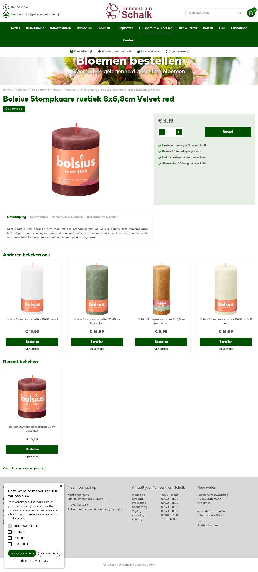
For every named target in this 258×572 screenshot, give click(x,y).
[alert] (34, 525)
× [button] (60, 486)
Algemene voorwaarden (212, 495)
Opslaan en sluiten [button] (22, 553)
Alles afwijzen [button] (49, 553)
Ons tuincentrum (207, 525)
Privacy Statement (209, 499)
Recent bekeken (20, 362)
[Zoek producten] (214, 13)
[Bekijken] (251, 13)
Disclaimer (203, 503)
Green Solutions (145, 565)
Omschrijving (16, 217)
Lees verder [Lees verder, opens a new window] (32, 518)
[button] (26, 526)
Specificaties (39, 217)
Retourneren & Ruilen (102, 217)
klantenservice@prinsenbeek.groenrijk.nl (97, 509)
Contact (202, 521)
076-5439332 (79, 505)
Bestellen (32, 341)
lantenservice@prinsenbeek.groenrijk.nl (37, 14)
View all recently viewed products (24, 468)
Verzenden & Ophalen (67, 217)
